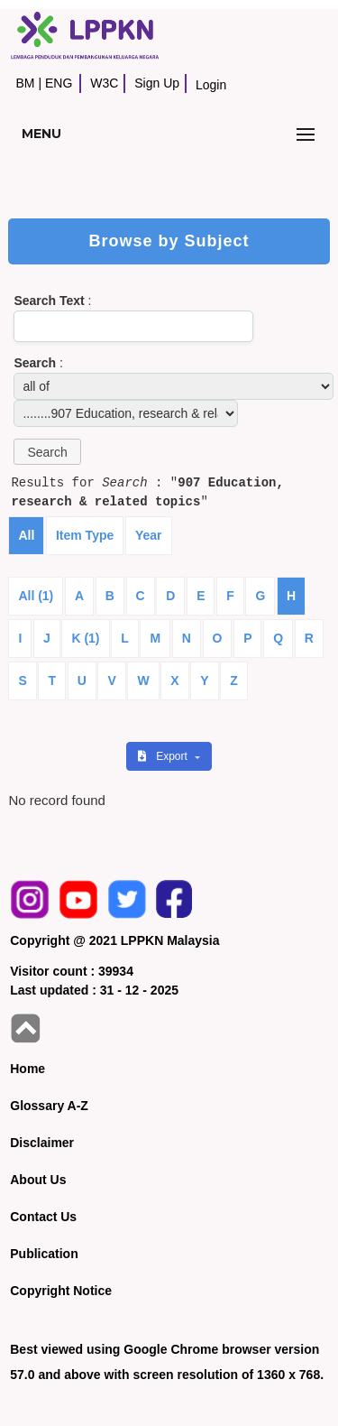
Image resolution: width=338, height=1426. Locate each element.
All (26, 535)
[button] (47, 452)
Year (148, 535)
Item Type (85, 535)
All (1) (35, 595)
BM (24, 83)
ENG (58, 83)
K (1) (85, 638)
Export (164, 756)
